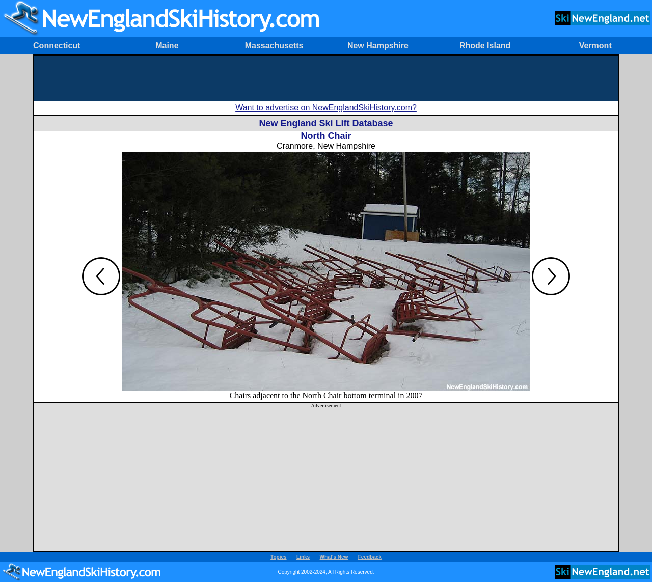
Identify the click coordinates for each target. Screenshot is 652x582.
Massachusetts (274, 45)
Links (303, 557)
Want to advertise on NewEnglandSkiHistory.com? (326, 107)
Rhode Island (484, 45)
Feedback (370, 557)
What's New (334, 557)
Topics (278, 557)
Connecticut (56, 45)
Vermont (595, 45)
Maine (166, 45)
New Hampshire (378, 45)
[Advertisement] (326, 78)
